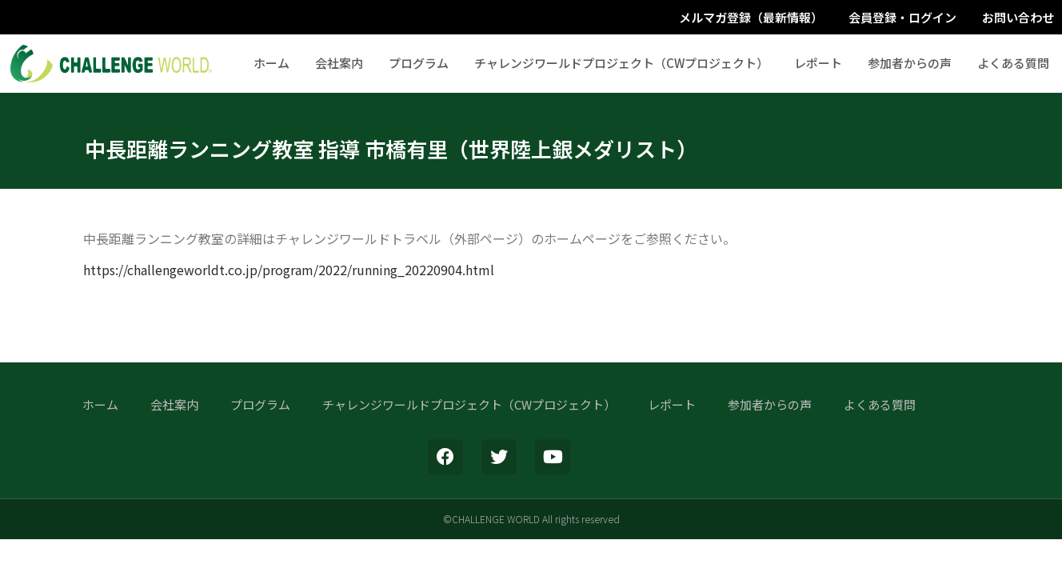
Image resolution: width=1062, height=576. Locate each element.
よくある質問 (1013, 62)
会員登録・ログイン (902, 17)
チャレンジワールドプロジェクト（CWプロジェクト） (621, 62)
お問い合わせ (1018, 17)
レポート (818, 62)
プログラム (419, 62)
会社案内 (339, 62)
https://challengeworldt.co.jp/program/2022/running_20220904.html (288, 269)
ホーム (271, 62)
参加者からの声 (910, 62)
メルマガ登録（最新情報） (751, 17)
